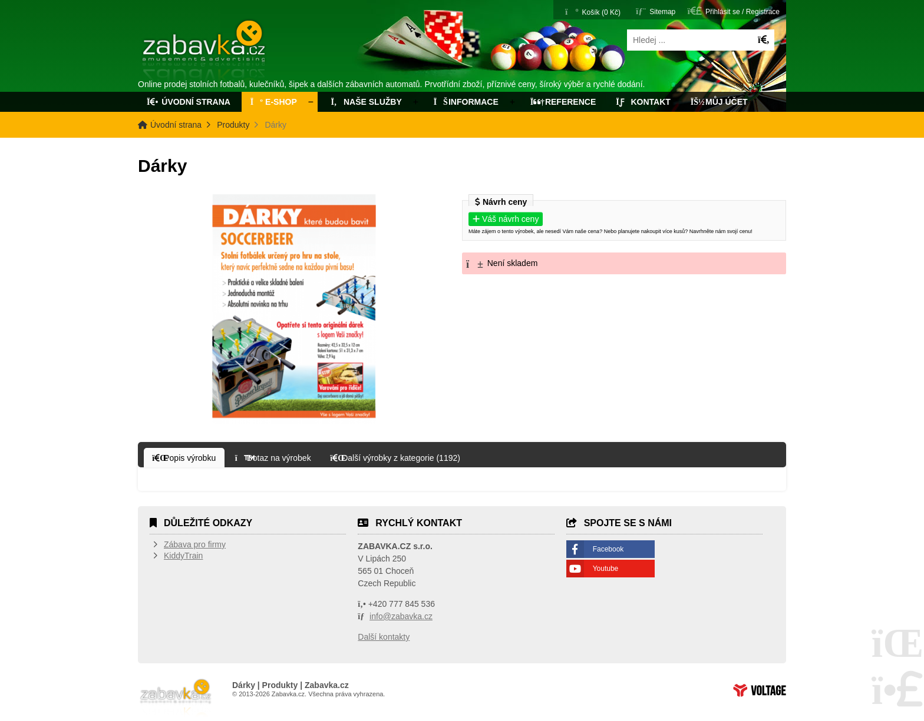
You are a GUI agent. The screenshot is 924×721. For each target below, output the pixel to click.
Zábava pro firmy (195, 544)
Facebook (608, 549)
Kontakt (643, 102)
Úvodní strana (205, 52)
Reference (563, 102)
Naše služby (365, 102)
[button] (733, 11)
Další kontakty (384, 637)
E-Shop (273, 102)
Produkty (233, 125)
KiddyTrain (183, 555)
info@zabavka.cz (401, 616)
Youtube (606, 568)
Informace (466, 102)
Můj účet (719, 102)
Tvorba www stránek (759, 690)
